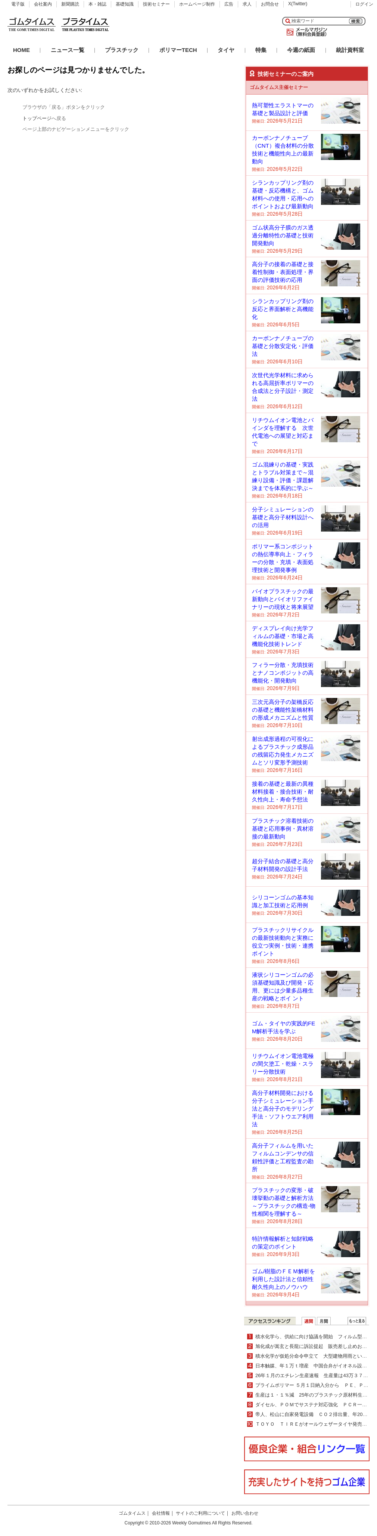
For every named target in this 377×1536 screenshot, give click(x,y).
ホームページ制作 (197, 4)
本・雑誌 (97, 4)
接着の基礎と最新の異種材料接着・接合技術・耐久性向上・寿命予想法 (283, 792)
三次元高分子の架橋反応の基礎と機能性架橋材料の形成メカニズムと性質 (283, 710)
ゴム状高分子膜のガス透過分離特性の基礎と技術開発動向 (283, 235)
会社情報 (161, 1513)
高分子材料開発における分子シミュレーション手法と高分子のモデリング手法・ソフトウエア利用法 (283, 1108)
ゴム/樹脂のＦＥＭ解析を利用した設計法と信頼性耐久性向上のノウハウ (283, 1279)
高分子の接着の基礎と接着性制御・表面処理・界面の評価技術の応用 (283, 272)
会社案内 (43, 4)
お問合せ (270, 4)
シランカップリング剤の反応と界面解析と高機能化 (283, 309)
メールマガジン (305, 32)
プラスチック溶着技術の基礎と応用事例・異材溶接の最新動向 (283, 829)
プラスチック (121, 50)
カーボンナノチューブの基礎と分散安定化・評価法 (283, 346)
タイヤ (226, 50)
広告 (228, 4)
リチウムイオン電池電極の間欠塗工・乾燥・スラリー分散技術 (283, 1064)
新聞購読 (70, 4)
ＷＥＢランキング (357, 1321)
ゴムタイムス (132, 1513)
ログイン (364, 4)
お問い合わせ (244, 1513)
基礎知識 (125, 4)
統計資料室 (350, 50)
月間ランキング (324, 1321)
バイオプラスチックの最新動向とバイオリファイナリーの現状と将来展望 (283, 599)
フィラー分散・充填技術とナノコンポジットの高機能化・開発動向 (283, 673)
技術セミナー (156, 4)
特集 (261, 50)
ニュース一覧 (67, 50)
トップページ (37, 118)
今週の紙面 (301, 50)
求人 (247, 4)
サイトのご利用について (200, 1513)
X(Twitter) (297, 3)
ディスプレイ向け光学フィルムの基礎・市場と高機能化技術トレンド (283, 636)
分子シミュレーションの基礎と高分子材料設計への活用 (283, 517)
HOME (21, 50)
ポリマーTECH (178, 50)
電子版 (18, 4)
